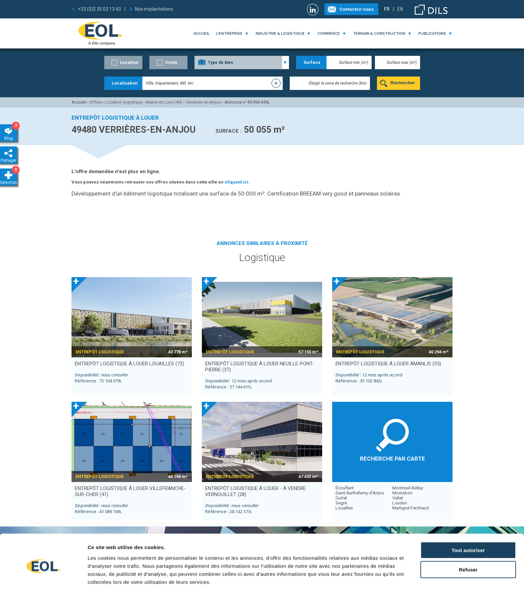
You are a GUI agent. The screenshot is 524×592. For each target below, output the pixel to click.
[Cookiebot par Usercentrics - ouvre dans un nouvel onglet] (43, 579)
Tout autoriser (468, 522)
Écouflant (345, 487)
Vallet (397, 497)
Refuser (468, 542)
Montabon (402, 492)
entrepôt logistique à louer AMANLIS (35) (388, 364)
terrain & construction (379, 33)
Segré (341, 502)
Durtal (341, 497)
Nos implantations (154, 9)
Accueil (201, 33)
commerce (328, 33)
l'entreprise (229, 33)
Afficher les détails (368, 579)
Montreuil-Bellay (407, 487)
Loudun (399, 502)
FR (387, 9)
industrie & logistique (280, 33)
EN (400, 9)
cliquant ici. (237, 182)
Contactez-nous (357, 9)
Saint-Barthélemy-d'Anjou (360, 492)
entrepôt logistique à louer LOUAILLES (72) (129, 364)
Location (129, 62)
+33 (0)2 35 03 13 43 (99, 9)
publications (432, 33)
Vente (171, 62)
